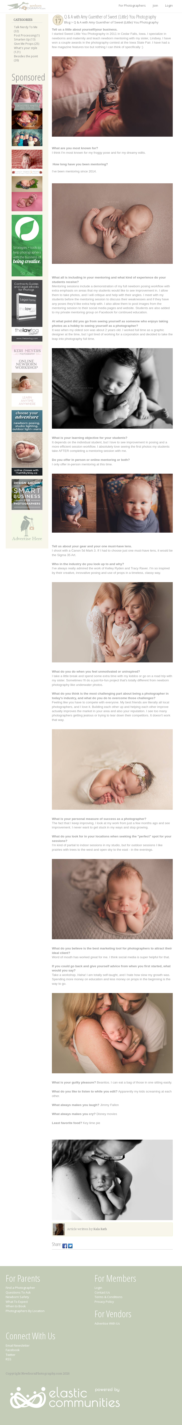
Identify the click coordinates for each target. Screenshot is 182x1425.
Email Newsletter (18, 1345)
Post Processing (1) (27, 35)
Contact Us (102, 1292)
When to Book (16, 1306)
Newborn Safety (17, 1297)
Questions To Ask (18, 1292)
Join (155, 5)
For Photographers (132, 5)
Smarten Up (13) (25, 39)
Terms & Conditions (109, 1297)
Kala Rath (100, 1229)
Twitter (10, 1355)
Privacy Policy (104, 1301)
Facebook (13, 1350)
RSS (8, 1359)
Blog (67, 22)
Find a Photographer (20, 1288)
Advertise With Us (107, 1323)
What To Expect (17, 1301)
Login (169, 5)
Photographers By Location (25, 1311)
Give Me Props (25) (26, 43)
